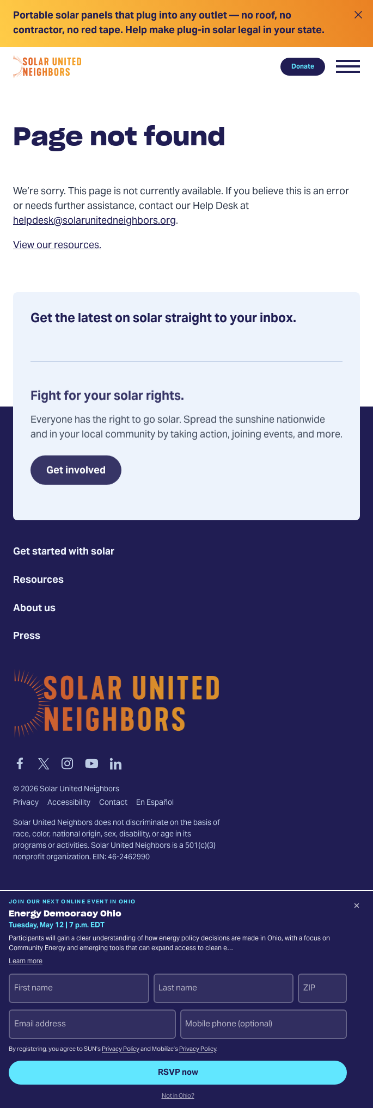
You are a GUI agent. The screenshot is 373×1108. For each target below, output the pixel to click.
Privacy (26, 803)
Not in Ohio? (178, 1096)
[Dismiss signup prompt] (357, 907)
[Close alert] (358, 23)
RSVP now (178, 1072)
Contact (113, 803)
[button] (348, 66)
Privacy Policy (120, 1049)
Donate (302, 66)
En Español (155, 803)
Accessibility (68, 803)
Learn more (25, 962)
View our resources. (57, 245)
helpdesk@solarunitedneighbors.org (94, 221)
